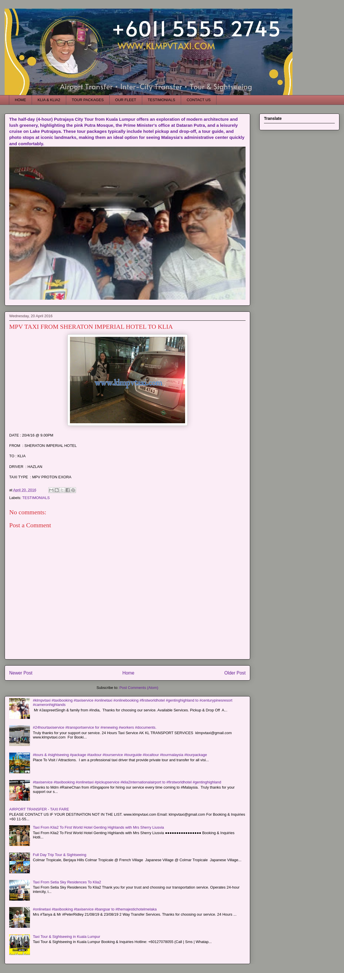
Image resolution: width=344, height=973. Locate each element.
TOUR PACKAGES (88, 100)
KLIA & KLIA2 (49, 100)
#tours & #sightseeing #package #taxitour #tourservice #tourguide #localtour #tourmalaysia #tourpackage (120, 755)
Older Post (235, 672)
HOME (20, 100)
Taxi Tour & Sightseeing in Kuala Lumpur (66, 936)
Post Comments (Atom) (138, 687)
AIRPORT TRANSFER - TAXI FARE (39, 809)
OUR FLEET (125, 100)
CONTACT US (198, 100)
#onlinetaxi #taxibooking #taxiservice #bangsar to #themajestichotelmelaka (95, 909)
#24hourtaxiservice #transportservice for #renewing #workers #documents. (94, 727)
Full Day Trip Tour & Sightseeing (59, 855)
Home (128, 672)
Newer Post (21, 672)
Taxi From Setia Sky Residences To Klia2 (67, 882)
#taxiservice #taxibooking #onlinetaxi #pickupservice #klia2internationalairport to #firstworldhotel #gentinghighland (127, 782)
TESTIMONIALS (161, 100)
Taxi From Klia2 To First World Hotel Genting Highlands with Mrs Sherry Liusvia (98, 827)
